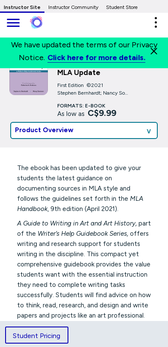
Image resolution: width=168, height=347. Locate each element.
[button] (155, 22)
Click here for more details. (96, 57)
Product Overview (44, 130)
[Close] (154, 51)
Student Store (122, 7)
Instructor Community (73, 7)
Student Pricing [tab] (36, 336)
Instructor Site (22, 7)
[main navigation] (13, 24)
